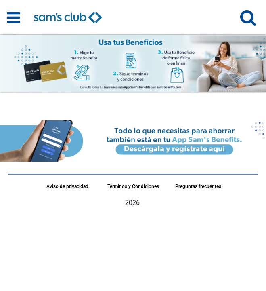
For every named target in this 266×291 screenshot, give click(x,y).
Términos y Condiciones (133, 186)
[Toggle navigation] (13, 17)
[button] (248, 21)
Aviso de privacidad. (68, 186)
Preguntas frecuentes (198, 186)
